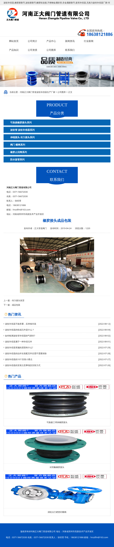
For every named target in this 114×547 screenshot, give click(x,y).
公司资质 (32, 50)
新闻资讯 (70, 41)
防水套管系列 (17, 159)
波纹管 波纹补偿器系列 (22, 129)
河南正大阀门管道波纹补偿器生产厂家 (37, 92)
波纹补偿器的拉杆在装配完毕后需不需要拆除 (26, 353)
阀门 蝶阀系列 (17, 144)
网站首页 (14, 41)
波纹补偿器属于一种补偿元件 (18, 341)
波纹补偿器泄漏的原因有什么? (19, 347)
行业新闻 (88, 41)
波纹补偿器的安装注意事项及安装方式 (22, 365)
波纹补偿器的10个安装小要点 (18, 359)
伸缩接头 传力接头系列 (22, 137)
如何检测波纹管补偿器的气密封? (20, 335)
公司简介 (32, 41)
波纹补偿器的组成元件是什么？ (19, 329)
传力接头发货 (18, 300)
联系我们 (70, 50)
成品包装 (16, 304)
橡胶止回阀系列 (18, 152)
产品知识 (14, 50)
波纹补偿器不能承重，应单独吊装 (20, 323)
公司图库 (51, 50)
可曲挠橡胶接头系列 (21, 122)
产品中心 (51, 41)
